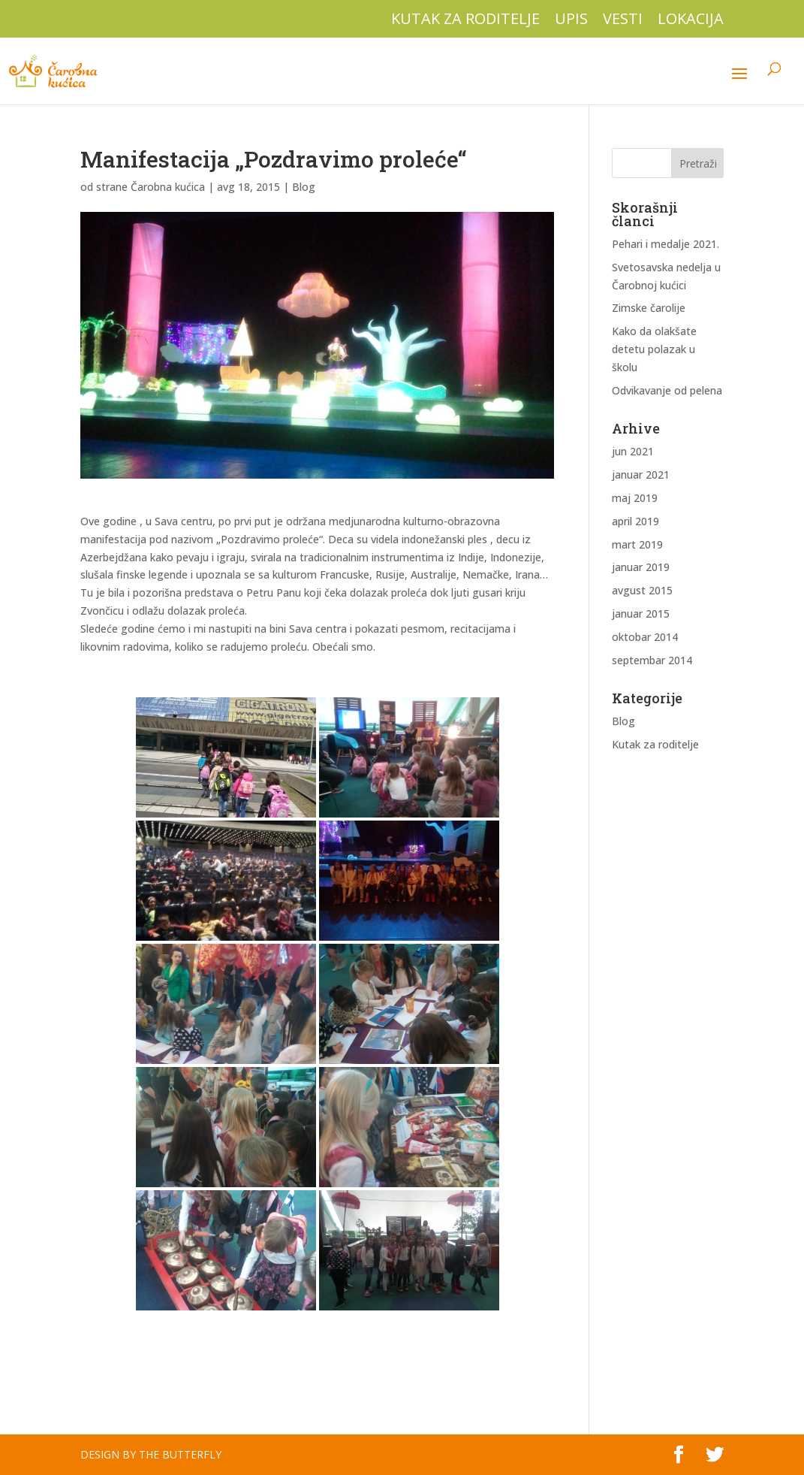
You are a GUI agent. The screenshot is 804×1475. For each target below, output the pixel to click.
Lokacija (691, 20)
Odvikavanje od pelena (667, 390)
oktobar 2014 (645, 637)
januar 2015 (641, 613)
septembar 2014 (652, 660)
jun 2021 (633, 451)
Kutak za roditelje (465, 20)
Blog (303, 187)
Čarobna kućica (168, 187)
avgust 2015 (642, 590)
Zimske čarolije (648, 308)
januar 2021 (641, 474)
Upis (571, 20)
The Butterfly (180, 1454)
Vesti (623, 20)
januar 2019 (641, 567)
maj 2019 (635, 498)
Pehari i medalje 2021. (665, 244)
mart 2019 (637, 544)
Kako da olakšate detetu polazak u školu (654, 349)
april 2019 (635, 521)
